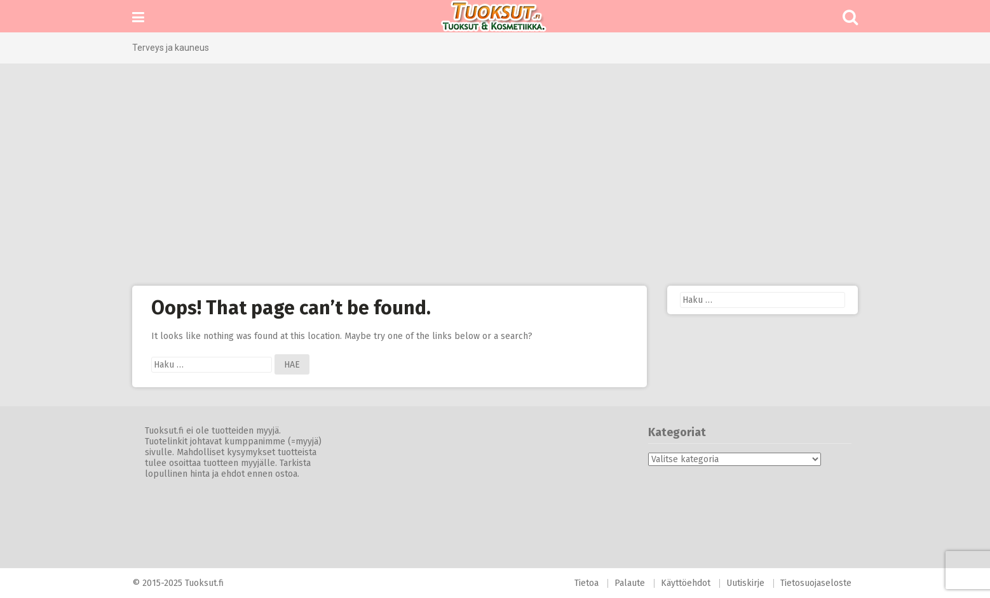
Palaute (629, 583)
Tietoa (586, 583)
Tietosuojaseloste (815, 583)
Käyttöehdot (685, 583)
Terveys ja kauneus (170, 48)
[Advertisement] (495, 174)
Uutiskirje (745, 583)
